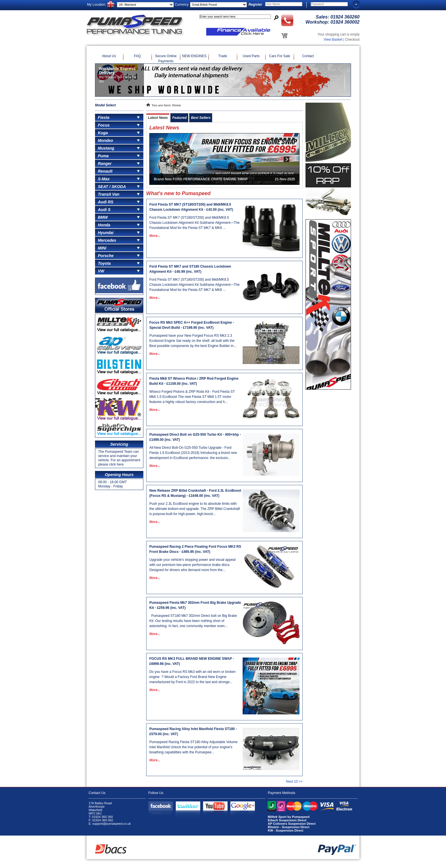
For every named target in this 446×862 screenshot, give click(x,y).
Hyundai (105, 232)
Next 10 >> (294, 782)
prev (163, 159)
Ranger (105, 163)
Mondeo (105, 140)
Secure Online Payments (166, 58)
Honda (104, 225)
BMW (103, 217)
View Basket (333, 40)
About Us (109, 56)
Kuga (103, 133)
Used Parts (251, 56)
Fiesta (103, 117)
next (286, 159)
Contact (308, 56)
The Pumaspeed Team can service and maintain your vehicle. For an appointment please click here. (119, 458)
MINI (102, 248)
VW (101, 271)
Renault (105, 171)
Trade (222, 56)
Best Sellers (200, 118)
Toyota (104, 263)
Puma (103, 156)
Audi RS (105, 202)
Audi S (104, 209)
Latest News (158, 118)
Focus (104, 125)
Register (255, 5)
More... (154, 236)
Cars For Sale (279, 56)
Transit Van (108, 194)
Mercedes (107, 240)
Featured (179, 118)
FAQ (137, 56)
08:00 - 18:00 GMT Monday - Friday (112, 484)
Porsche (105, 255)
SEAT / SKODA (112, 186)
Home (176, 105)
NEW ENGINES (194, 56)
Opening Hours (119, 474)
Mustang (106, 148)
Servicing (119, 444)
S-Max (104, 179)
